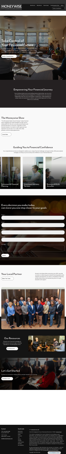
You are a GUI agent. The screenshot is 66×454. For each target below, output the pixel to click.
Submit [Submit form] (4, 255)
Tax (18, 437)
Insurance (20, 436)
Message (3, 244)
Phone (2, 229)
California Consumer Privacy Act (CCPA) (37, 448)
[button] (33, 2)
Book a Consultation (7, 56)
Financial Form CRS (35, 429)
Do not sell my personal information (50, 450)
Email (2, 222)
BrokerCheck (58, 432)
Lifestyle (19, 440)
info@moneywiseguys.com (7, 438)
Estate (19, 434)
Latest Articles (21, 442)
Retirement (20, 431)
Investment (20, 432)
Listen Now (5, 134)
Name (2, 215)
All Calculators (21, 445)
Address (3, 237)
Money (19, 439)
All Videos (20, 443)
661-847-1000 (7, 431)
